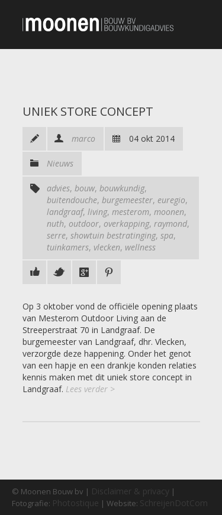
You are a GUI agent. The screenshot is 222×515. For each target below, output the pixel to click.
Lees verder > (90, 389)
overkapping (126, 223)
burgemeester (127, 200)
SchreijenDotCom (174, 503)
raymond (170, 223)
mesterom (130, 211)
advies (58, 188)
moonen (169, 211)
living (97, 211)
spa (166, 235)
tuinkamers (68, 247)
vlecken (107, 247)
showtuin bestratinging (113, 235)
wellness (140, 247)
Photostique (75, 503)
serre (56, 235)
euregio (171, 200)
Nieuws (60, 163)
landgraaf (65, 211)
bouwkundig (121, 188)
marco (83, 138)
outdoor (84, 223)
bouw (85, 188)
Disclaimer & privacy (130, 491)
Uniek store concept (87, 111)
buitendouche (72, 200)
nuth (55, 223)
